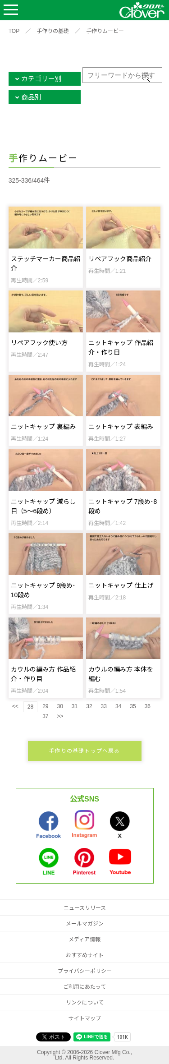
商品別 (31, 97)
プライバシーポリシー (85, 971)
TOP (14, 31)
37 (45, 716)
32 (89, 706)
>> (60, 716)
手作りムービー (105, 31)
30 (60, 706)
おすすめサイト (85, 955)
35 (133, 706)
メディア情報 (84, 939)
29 (45, 706)
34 (118, 706)
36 (148, 706)
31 (75, 706)
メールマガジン (85, 924)
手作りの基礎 (53, 31)
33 (104, 706)
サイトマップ (85, 1018)
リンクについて (85, 1003)
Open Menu (11, 10)
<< (15, 706)
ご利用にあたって (84, 987)
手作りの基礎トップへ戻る (84, 751)
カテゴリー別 (41, 79)
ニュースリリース (85, 908)
